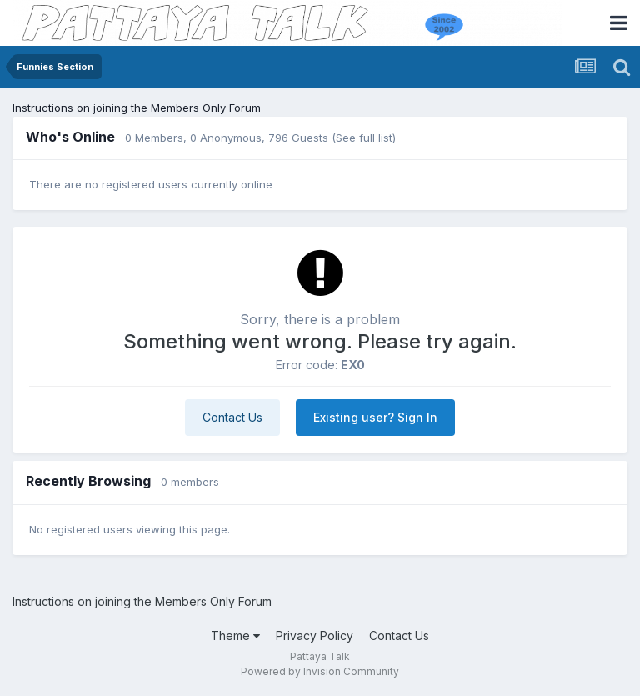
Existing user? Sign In (375, 417)
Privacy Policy (314, 635)
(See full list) (364, 137)
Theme (235, 635)
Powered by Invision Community (320, 671)
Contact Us (232, 417)
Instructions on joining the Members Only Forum (136, 107)
